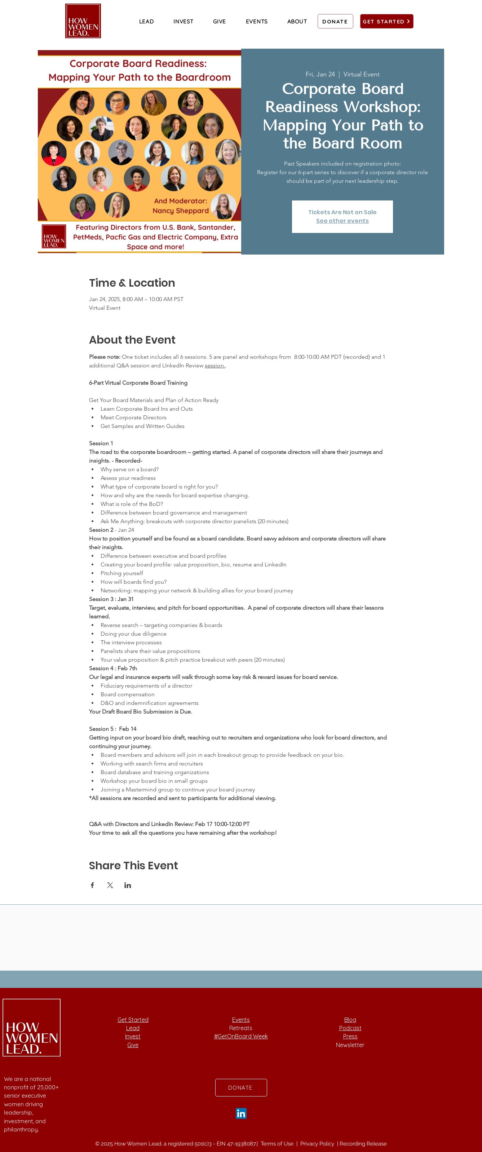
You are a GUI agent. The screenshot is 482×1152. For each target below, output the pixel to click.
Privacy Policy (318, 1143)
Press (350, 1036)
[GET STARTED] (387, 21)
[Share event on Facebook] (92, 885)
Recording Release (363, 1143)
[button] (146, 21)
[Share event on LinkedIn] (127, 885)
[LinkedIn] (241, 1113)
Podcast (350, 1028)
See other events (342, 221)
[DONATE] (335, 21)
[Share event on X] (110, 885)
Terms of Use (278, 1143)
